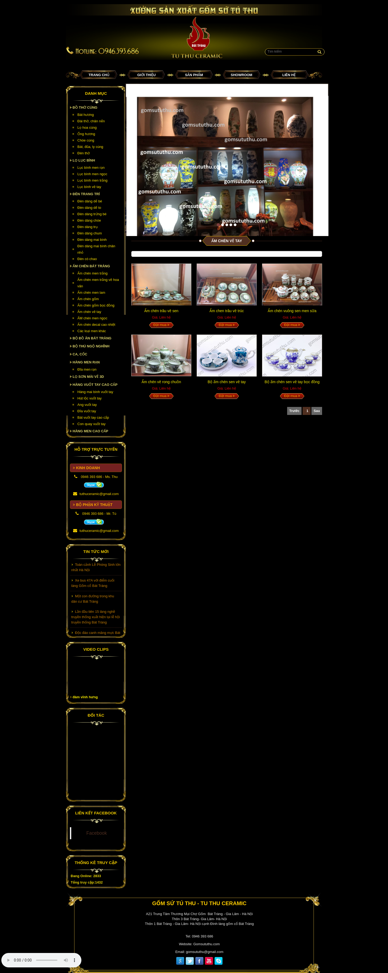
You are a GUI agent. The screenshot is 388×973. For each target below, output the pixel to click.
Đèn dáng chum (89, 233)
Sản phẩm (194, 75)
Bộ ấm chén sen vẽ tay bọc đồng (292, 382)
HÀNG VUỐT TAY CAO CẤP (95, 385)
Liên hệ (289, 75)
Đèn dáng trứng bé (91, 214)
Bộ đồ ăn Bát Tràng (92, 338)
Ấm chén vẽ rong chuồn (161, 382)
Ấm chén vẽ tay (89, 312)
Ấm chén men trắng (92, 273)
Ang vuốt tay (87, 405)
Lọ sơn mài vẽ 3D (88, 377)
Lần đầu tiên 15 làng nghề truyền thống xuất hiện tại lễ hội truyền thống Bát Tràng (95, 618)
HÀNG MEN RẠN (86, 362)
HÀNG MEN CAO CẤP (90, 431)
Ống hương (86, 134)
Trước (294, 411)
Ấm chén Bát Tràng (91, 266)
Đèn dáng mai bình (92, 240)
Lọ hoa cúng (87, 127)
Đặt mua (161, 325)
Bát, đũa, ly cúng (90, 147)
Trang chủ (99, 75)
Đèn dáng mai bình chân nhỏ (96, 249)
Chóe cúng (85, 140)
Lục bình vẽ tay (89, 187)
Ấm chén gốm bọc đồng (95, 305)
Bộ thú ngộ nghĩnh (91, 346)
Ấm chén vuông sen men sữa (292, 311)
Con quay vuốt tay (91, 424)
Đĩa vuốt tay (86, 411)
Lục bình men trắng (92, 180)
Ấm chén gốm (88, 299)
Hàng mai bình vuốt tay (95, 392)
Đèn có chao (87, 259)
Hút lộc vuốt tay (89, 398)
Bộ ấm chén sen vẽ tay (227, 382)
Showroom (241, 75)
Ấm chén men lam (91, 293)
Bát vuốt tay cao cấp (93, 417)
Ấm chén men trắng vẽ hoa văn (98, 283)
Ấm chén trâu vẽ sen (161, 311)
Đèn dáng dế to (89, 208)
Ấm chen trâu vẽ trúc (226, 311)
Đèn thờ (83, 153)
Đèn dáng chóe (89, 220)
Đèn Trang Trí (86, 194)
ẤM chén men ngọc (92, 318)
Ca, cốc (80, 354)
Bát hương (85, 115)
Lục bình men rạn (91, 168)
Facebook (96, 833)
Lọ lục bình (84, 160)
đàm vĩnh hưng (85, 697)
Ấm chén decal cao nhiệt (96, 325)
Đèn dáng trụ (87, 227)
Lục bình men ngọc (92, 174)
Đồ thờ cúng (85, 107)
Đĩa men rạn (87, 369)
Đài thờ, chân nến (91, 121)
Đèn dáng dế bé (89, 201)
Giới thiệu (146, 75)
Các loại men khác (91, 331)
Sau (317, 411)
